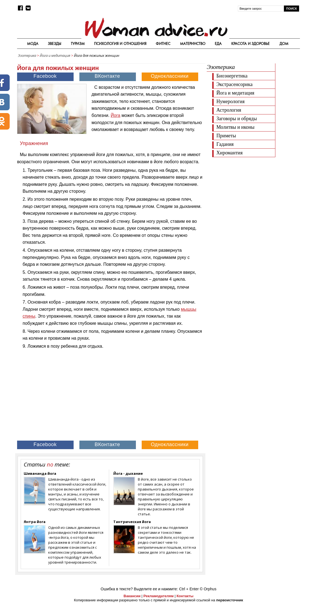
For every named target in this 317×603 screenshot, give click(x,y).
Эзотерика (27, 55)
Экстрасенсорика (234, 84)
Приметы (226, 135)
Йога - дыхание (128, 473)
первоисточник (229, 600)
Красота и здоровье (250, 43)
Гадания (225, 144)
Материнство (192, 43)
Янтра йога (34, 521)
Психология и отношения (120, 43)
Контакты (184, 596)
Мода (32, 43)
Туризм (78, 43)
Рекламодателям (158, 596)
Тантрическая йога (132, 521)
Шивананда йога (40, 473)
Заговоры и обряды (236, 118)
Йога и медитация (55, 55)
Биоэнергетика (232, 76)
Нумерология (230, 101)
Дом (284, 43)
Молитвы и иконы (235, 127)
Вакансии (131, 596)
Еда (218, 43)
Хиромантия (229, 153)
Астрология (228, 110)
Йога (115, 115)
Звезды (54, 43)
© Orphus (208, 589)
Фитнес (163, 43)
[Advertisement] (253, 198)
